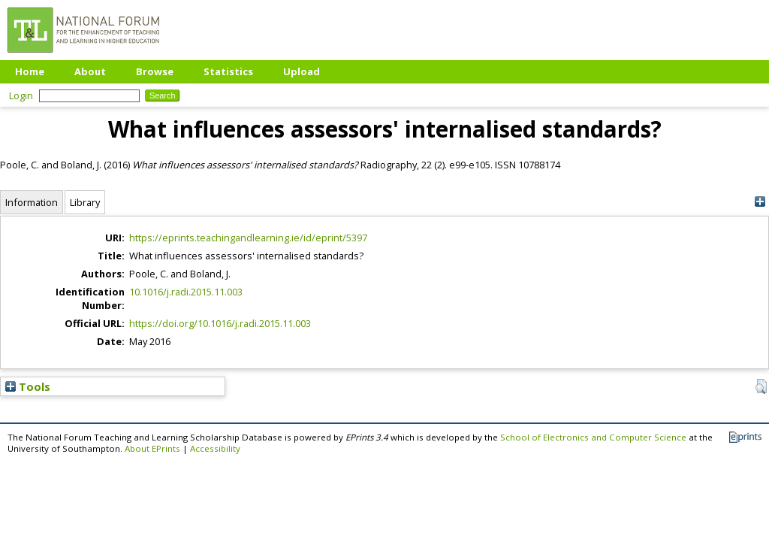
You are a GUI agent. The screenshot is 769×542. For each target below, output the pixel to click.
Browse (154, 71)
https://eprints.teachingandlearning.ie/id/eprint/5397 (248, 237)
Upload (301, 71)
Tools (27, 386)
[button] (761, 386)
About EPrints (152, 448)
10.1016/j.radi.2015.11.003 (186, 291)
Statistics (228, 71)
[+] (759, 201)
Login (21, 95)
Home (29, 71)
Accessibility (215, 448)
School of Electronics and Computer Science (593, 437)
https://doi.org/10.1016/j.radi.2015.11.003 (220, 323)
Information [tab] (31, 202)
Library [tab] (85, 202)
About (90, 71)
